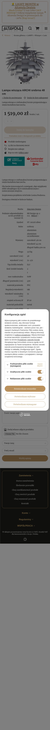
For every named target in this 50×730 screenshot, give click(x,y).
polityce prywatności (22, 335)
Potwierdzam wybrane (25, 396)
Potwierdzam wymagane (25, 404)
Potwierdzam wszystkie (25, 388)
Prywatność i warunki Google (28, 340)
